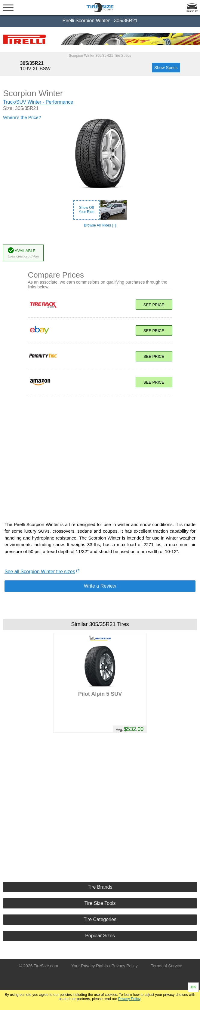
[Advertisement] (100, 455)
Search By (192, 11)
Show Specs (166, 67)
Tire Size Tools (99, 903)
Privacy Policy (129, 999)
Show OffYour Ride (86, 209)
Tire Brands (100, 887)
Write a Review (100, 586)
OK (193, 987)
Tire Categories (100, 919)
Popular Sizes (100, 935)
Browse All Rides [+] (100, 225)
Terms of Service (166, 965)
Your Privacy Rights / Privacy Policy (104, 965)
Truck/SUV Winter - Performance (38, 102)
